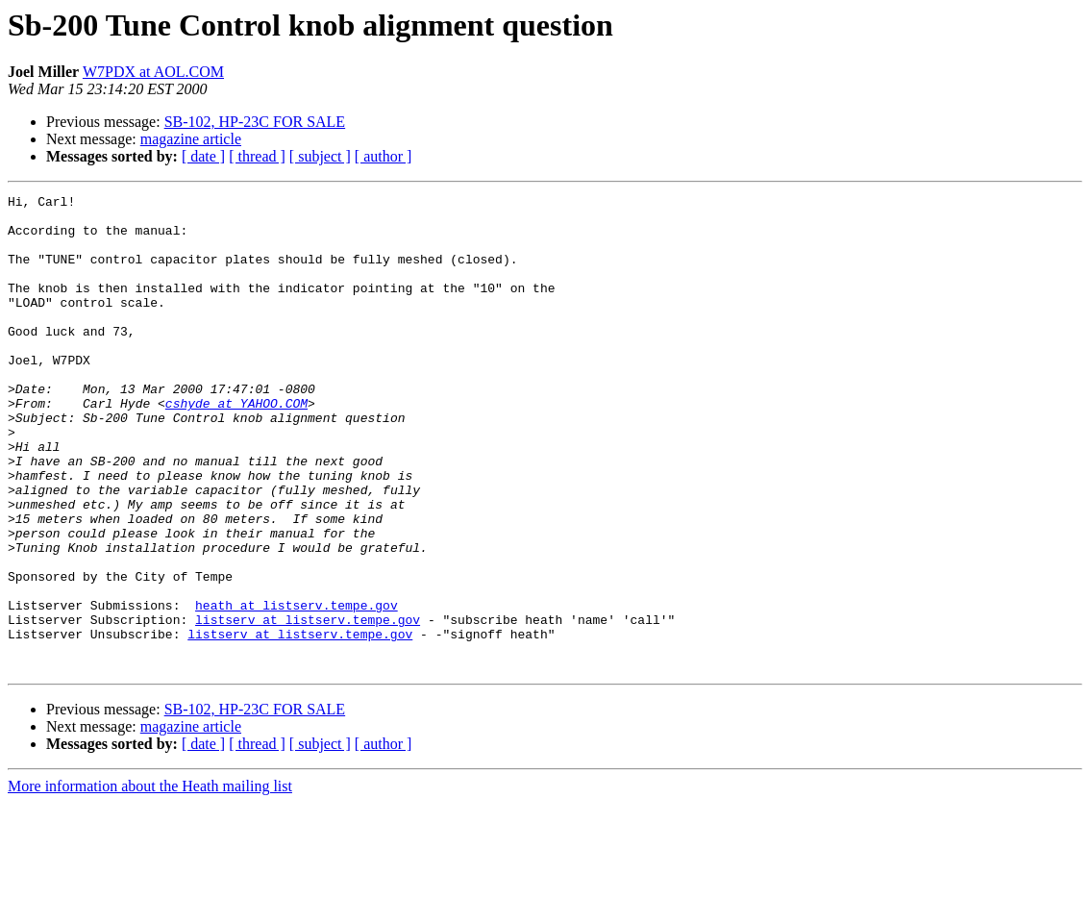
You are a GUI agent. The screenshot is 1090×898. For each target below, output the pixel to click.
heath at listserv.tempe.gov (296, 688)
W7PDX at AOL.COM (153, 71)
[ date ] (203, 156)
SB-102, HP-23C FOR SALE (254, 121)
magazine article (190, 139)
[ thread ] (257, 156)
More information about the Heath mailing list (150, 881)
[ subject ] (320, 156)
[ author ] (383, 156)
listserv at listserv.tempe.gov (307, 705)
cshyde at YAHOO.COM (236, 446)
